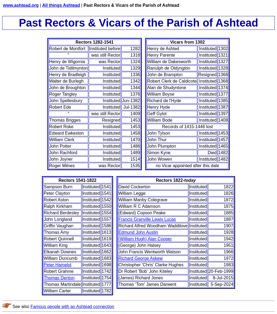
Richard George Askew (140, 258)
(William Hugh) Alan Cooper (145, 239)
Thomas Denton (59, 278)
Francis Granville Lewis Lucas (147, 219)
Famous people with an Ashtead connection (72, 306)
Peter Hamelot (57, 265)
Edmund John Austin (138, 232)
